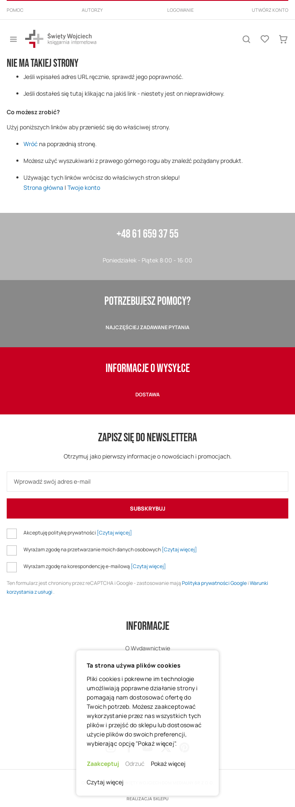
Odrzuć (135, 764)
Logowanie (180, 10)
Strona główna (43, 187)
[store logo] (60, 39)
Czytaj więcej (105, 782)
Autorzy (92, 10)
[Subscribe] (147, 508)
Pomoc (15, 10)
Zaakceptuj (103, 764)
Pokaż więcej (168, 764)
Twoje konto (83, 187)
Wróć (30, 144)
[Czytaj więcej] (114, 532)
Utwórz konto (270, 10)
